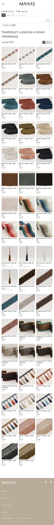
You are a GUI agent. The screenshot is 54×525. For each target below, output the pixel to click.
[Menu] (3, 4)
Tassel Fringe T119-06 (9, 436)
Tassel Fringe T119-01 (26, 387)
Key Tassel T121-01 (9, 263)
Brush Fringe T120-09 (9, 164)
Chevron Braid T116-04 (27, 239)
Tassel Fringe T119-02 (43, 387)
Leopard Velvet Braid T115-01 (27, 337)
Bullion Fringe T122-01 (9, 189)
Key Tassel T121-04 (9, 286)
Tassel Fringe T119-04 (26, 411)
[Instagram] (51, 482)
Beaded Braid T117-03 (43, 65)
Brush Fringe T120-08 (43, 139)
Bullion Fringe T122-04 (9, 214)
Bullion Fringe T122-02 (26, 189)
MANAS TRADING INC (17, 522)
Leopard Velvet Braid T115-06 (9, 387)
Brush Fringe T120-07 (26, 139)
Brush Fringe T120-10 (26, 164)
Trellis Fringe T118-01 (26, 436)
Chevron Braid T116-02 (44, 214)
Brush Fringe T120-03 (9, 114)
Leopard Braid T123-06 (9, 337)
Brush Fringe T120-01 (26, 90)
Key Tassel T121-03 (43, 263)
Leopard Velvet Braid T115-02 (44, 337)
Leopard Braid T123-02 (44, 287)
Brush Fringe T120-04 (26, 114)
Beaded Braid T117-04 (9, 90)
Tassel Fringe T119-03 (9, 411)
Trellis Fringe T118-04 (26, 461)
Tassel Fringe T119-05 (43, 411)
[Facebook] (46, 482)
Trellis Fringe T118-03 (9, 461)
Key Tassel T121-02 (26, 263)
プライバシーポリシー (24, 518)
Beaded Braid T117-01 (9, 65)
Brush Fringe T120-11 (43, 164)
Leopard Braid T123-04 (26, 312)
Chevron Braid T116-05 (44, 239)
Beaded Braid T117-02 (26, 65)
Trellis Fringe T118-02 (43, 436)
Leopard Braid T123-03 (9, 312)
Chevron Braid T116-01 (27, 214)
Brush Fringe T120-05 (43, 114)
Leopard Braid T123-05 (44, 312)
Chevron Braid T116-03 (9, 239)
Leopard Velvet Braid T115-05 (44, 362)
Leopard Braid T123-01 (26, 287)
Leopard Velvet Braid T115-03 (9, 362)
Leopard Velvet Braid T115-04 (27, 362)
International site (8, 518)
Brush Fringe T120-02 (43, 90)
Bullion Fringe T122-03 (44, 189)
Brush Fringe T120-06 (9, 139)
